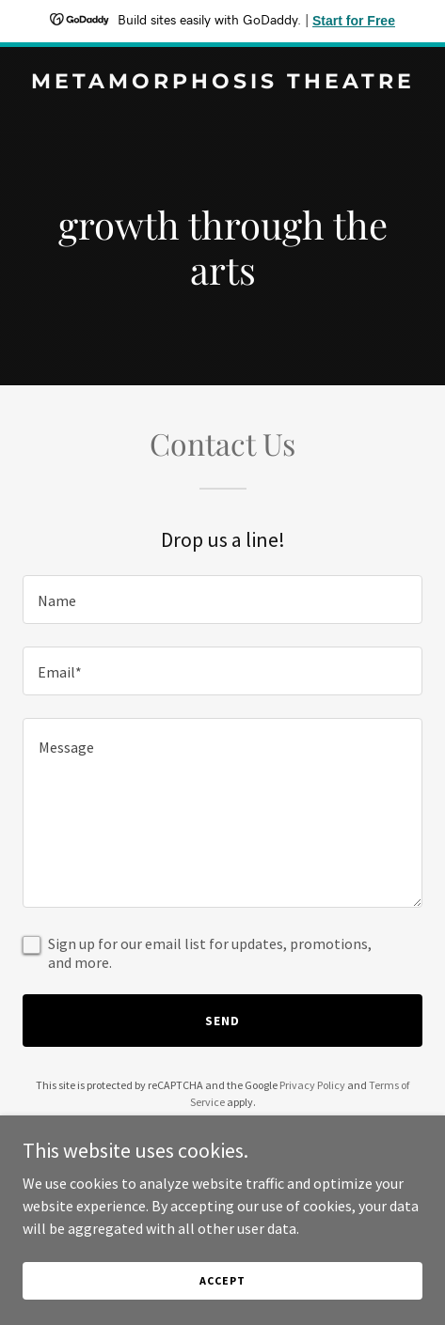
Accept (222, 1280)
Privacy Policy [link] (312, 1085)
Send (222, 1020)
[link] (222, 82)
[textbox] (222, 599)
